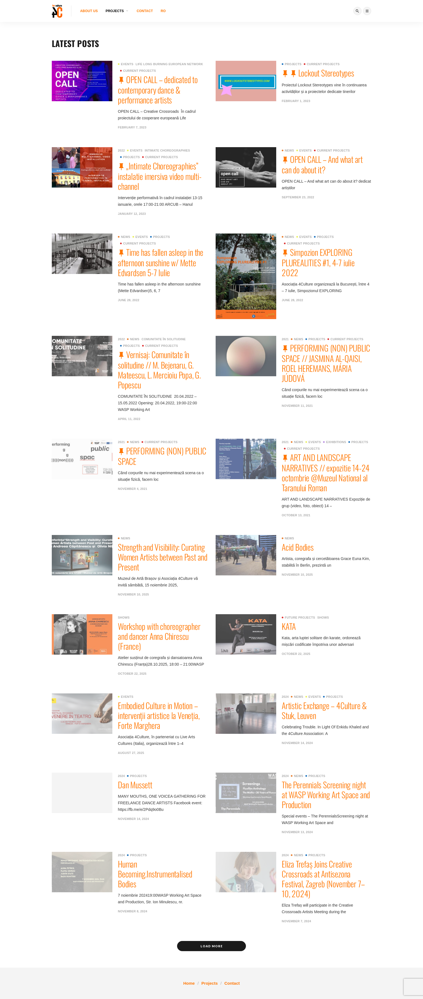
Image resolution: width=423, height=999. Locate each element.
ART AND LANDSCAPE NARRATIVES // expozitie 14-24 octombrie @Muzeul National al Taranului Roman (326, 472)
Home (189, 983)
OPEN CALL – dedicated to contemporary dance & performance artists (158, 89)
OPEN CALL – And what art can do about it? (322, 164)
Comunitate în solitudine (164, 339)
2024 (285, 696)
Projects (292, 64)
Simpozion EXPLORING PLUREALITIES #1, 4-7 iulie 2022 (318, 262)
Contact (145, 11)
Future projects (298, 617)
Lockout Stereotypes (326, 73)
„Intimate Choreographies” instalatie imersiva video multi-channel (160, 176)
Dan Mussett (135, 784)
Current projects (138, 70)
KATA (289, 626)
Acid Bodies (298, 547)
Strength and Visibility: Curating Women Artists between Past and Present (162, 557)
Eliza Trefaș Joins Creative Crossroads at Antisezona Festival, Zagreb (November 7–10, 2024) (323, 879)
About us (89, 11)
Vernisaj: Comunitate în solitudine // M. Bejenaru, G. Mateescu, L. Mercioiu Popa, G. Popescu (159, 369)
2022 (121, 150)
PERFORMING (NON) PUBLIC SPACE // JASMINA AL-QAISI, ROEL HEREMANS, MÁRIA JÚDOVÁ (326, 363)
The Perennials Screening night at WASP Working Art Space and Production (326, 794)
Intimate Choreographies (167, 150)
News (288, 150)
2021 (285, 339)
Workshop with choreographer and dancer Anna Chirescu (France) (159, 636)
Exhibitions (334, 442)
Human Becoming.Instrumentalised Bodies (155, 874)
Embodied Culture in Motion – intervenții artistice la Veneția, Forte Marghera (158, 715)
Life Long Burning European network (169, 64)
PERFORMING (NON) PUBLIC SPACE (162, 455)
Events (125, 64)
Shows (124, 617)
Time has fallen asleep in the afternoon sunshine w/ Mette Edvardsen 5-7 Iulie (160, 262)
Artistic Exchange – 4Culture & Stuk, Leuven (324, 710)
